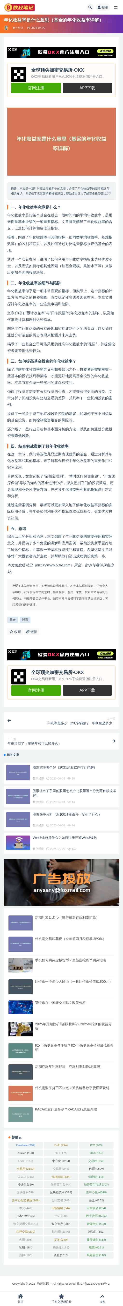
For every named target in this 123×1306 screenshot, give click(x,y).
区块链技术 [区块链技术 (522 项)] (61, 1192)
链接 (31, 632)
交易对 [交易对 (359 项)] (96, 1161)
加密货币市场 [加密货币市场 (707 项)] (96, 1184)
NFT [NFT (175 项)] (61, 1153)
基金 (12, 620)
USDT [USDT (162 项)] (25, 1161)
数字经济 (18, 27)
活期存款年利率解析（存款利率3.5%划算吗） (69, 1066)
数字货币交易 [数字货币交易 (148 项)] (25, 1224)
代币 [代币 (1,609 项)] (96, 1168)
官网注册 (36, 87)
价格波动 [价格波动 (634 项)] (60, 1176)
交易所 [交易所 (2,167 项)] (25, 1168)
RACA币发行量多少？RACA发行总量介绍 (66, 1109)
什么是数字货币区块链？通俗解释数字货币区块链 (72, 1088)
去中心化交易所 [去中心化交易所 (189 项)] (25, 1200)
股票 (25, 620)
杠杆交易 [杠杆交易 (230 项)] (25, 1231)
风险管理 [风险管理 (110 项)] (96, 1255)
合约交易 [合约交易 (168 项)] (60, 1200)
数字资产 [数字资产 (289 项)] (60, 1224)
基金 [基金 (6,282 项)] (96, 1200)
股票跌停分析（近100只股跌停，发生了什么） (67, 814)
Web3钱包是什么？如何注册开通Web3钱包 (65, 838)
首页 (20, 1299)
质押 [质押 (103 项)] (25, 1255)
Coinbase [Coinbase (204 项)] (25, 1145)
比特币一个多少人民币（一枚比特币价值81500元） (74, 981)
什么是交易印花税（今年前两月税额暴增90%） (70, 939)
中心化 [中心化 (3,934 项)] (61, 1161)
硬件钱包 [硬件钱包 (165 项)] (96, 1239)
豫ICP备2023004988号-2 (93, 1283)
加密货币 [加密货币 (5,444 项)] (61, 1184)
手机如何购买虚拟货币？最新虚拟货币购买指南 (70, 960)
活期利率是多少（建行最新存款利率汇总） (67, 917)
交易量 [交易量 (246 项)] (61, 1168)
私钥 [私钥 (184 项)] (25, 1247)
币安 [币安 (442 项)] (25, 1208)
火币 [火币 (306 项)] (25, 1239)
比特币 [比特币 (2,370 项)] (61, 1231)
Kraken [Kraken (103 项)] (25, 1153)
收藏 (15, 632)
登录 (103, 7)
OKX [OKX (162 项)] (96, 1153)
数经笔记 (43, 1283)
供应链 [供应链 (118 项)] (96, 1176)
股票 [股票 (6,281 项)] (96, 1247)
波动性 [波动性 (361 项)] (96, 1231)
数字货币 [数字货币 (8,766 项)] (96, 1216)
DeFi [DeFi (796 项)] (61, 1145)
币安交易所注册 (61, 1299)
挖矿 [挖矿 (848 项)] (60, 1216)
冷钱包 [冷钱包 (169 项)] (26, 1184)
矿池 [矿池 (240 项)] (60, 1239)
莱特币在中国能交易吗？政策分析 (60, 1002)
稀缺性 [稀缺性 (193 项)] (61, 1247)
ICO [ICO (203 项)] (96, 1145)
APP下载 (87, 87)
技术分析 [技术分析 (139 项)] (25, 1216)
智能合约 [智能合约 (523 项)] (96, 1224)
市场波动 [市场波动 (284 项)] (96, 1208)
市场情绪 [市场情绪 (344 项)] (60, 1208)
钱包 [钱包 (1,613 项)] (61, 1255)
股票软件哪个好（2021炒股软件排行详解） (65, 767)
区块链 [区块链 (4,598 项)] (25, 1192)
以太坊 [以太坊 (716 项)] (26, 1176)
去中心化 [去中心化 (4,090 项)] (96, 1192)
